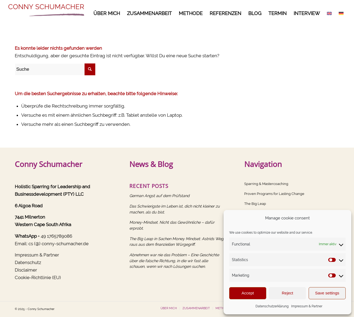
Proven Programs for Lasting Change (274, 194)
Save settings (327, 293)
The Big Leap (255, 204)
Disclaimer (26, 270)
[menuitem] (106, 13)
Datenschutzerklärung (272, 306)
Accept (248, 293)
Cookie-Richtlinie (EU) (38, 277)
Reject (287, 293)
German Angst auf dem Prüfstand (159, 195)
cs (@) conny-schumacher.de (58, 243)
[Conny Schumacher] (47, 13)
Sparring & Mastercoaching (266, 184)
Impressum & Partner (306, 306)
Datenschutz (28, 262)
